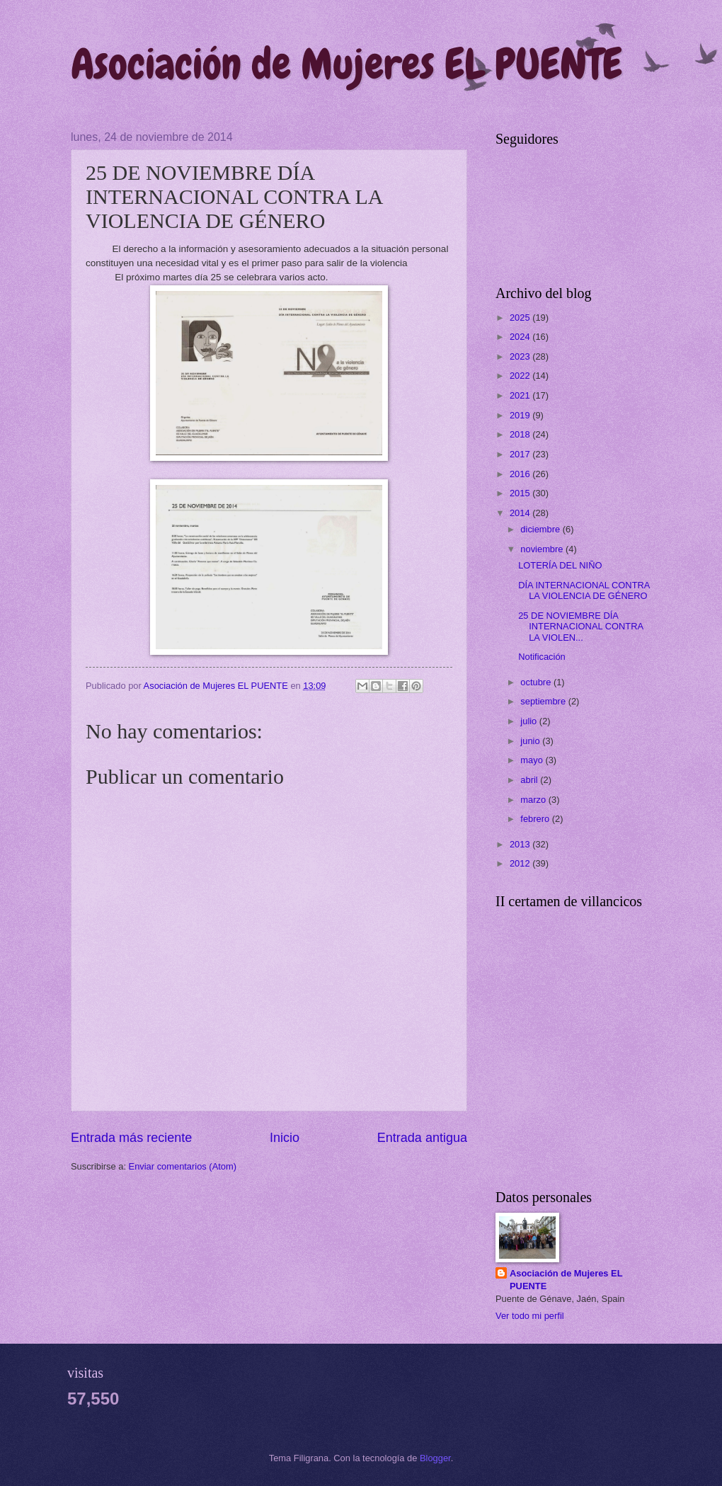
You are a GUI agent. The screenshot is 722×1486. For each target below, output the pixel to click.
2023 (521, 356)
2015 (521, 493)
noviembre (543, 549)
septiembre (544, 701)
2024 (521, 336)
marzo (534, 799)
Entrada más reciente (131, 1138)
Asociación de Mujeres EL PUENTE (346, 64)
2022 (521, 375)
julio (529, 721)
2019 (521, 415)
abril (530, 780)
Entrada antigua (422, 1138)
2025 (521, 317)
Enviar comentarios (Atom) (182, 1166)
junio (531, 741)
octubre (537, 682)
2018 (521, 434)
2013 (521, 844)
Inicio (284, 1138)
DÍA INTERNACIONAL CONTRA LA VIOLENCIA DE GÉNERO (584, 590)
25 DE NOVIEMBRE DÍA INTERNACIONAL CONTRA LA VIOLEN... (580, 626)
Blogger (435, 1458)
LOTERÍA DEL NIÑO (560, 565)
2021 (521, 395)
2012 (521, 863)
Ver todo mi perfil (529, 1315)
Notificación (542, 656)
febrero (535, 818)
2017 (521, 454)
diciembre (541, 529)
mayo (532, 760)
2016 (521, 474)
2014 (521, 513)
